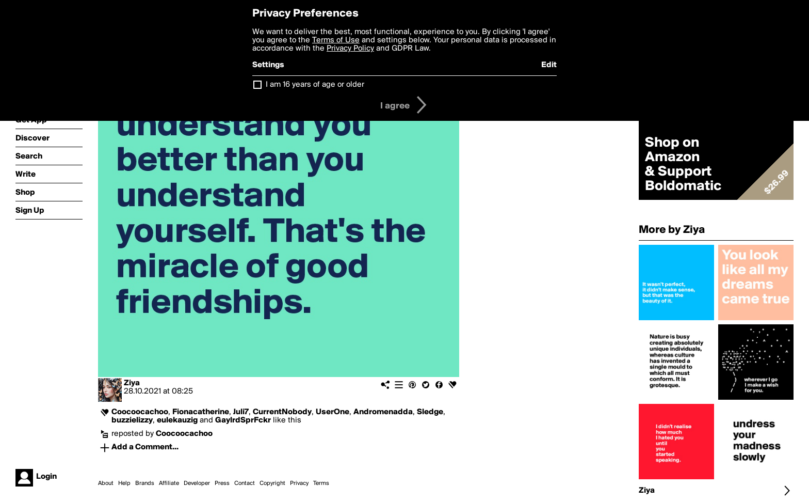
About (106, 483)
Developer (197, 483)
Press (222, 483)
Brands (144, 483)
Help (124, 483)
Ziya (132, 383)
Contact (244, 483)
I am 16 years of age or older (315, 85)
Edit (549, 65)
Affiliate (169, 483)
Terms (321, 483)
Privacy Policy (350, 48)
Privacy (299, 483)
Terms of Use (336, 40)
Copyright (272, 483)
